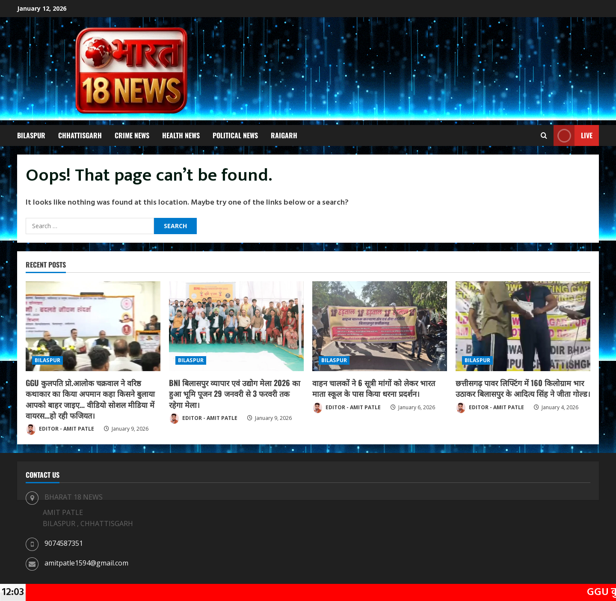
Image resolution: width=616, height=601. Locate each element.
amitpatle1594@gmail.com (86, 563)
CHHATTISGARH (80, 135)
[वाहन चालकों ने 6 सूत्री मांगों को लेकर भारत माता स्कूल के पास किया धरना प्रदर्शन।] (379, 326)
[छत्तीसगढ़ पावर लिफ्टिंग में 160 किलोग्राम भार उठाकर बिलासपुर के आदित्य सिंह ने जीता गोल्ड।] (523, 326)
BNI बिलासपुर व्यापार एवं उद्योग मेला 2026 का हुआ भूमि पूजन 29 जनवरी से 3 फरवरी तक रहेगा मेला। (234, 393)
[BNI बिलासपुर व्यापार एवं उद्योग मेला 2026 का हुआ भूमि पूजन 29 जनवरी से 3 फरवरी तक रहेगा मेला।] (236, 326)
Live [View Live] (573, 135)
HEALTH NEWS (181, 135)
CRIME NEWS (132, 135)
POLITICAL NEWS (235, 135)
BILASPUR (31, 135)
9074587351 (63, 543)
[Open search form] (544, 136)
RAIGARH (284, 135)
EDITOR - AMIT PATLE (60, 429)
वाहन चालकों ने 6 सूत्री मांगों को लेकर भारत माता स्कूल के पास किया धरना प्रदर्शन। (373, 388)
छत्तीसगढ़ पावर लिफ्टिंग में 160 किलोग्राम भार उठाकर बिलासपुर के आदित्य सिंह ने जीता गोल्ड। (523, 388)
